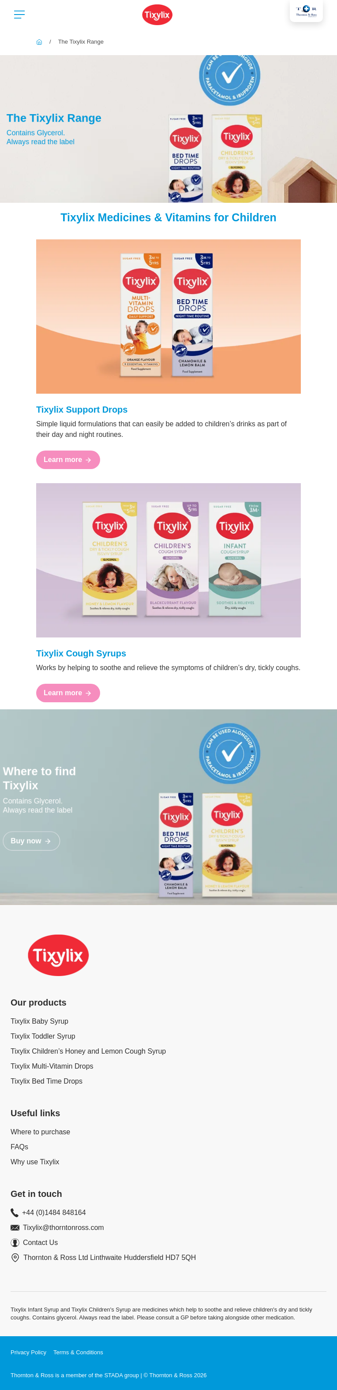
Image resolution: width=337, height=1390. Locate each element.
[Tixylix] (39, 41)
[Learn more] (68, 460)
